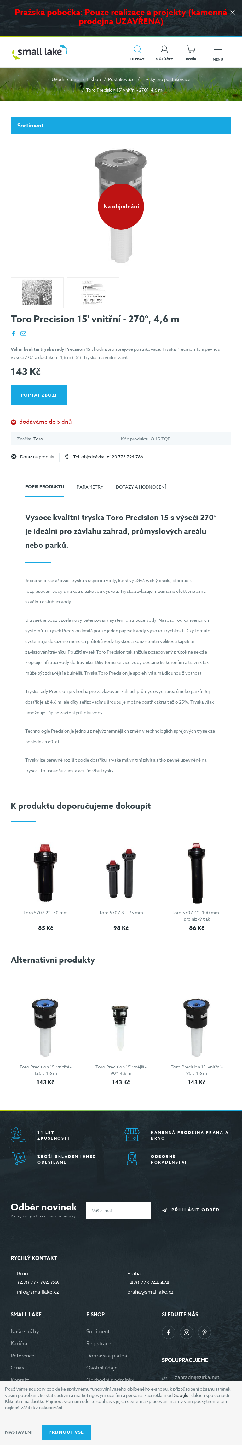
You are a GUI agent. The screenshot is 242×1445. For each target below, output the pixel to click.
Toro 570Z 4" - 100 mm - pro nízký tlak (197, 916)
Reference (22, 1356)
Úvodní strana (65, 79)
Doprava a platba (106, 1356)
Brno (22, 1274)
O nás (17, 1368)
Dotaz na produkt (37, 457)
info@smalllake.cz (38, 1292)
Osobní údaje (102, 1368)
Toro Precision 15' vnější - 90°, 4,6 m (121, 1070)
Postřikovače (121, 79)
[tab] (44, 489)
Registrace (98, 1343)
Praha (134, 1274)
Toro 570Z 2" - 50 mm (45, 912)
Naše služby (25, 1331)
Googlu (181, 1395)
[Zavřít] (232, 13)
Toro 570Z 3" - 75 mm (121, 912)
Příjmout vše (66, 1432)
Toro (38, 439)
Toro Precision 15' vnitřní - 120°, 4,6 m (46, 1070)
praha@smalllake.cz (150, 1292)
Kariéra (19, 1343)
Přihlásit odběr (195, 1210)
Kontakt (20, 1380)
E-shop (94, 79)
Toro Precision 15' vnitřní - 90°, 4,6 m (197, 1070)
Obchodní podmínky (110, 1380)
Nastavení (19, 1432)
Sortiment (121, 125)
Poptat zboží (39, 395)
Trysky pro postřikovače (166, 79)
